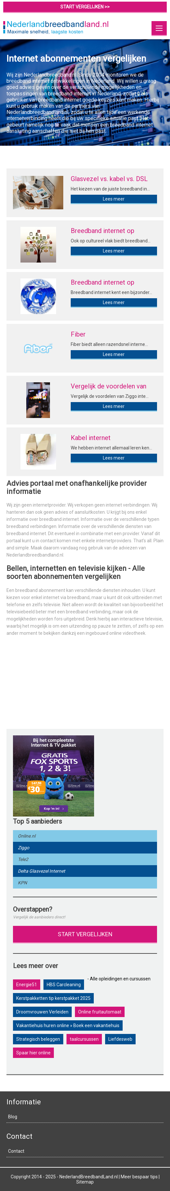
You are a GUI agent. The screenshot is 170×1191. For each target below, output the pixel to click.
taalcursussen (84, 1039)
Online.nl (26, 836)
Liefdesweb (120, 1039)
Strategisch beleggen (38, 1039)
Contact (16, 1151)
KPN (22, 882)
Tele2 (23, 859)
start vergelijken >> (85, 6)
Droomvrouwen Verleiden (42, 1011)
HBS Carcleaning (64, 984)
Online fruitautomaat (99, 1011)
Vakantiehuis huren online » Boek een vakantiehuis (67, 1025)
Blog (12, 1116)
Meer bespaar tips (139, 1176)
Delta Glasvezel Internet (41, 871)
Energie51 (26, 984)
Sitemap (85, 1182)
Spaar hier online (33, 1052)
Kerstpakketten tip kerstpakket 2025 (53, 998)
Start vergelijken (85, 934)
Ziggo (23, 847)
